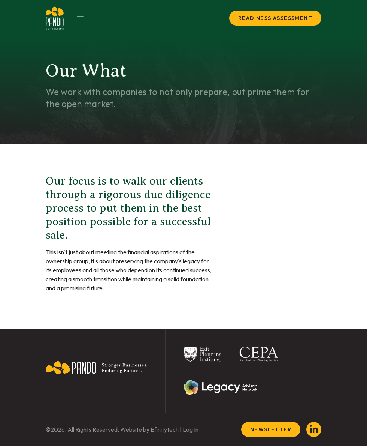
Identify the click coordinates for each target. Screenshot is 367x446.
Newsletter (270, 429)
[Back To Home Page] (96, 371)
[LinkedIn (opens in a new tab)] (313, 429)
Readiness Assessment (275, 18)
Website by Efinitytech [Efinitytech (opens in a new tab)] (149, 429)
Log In (190, 429)
